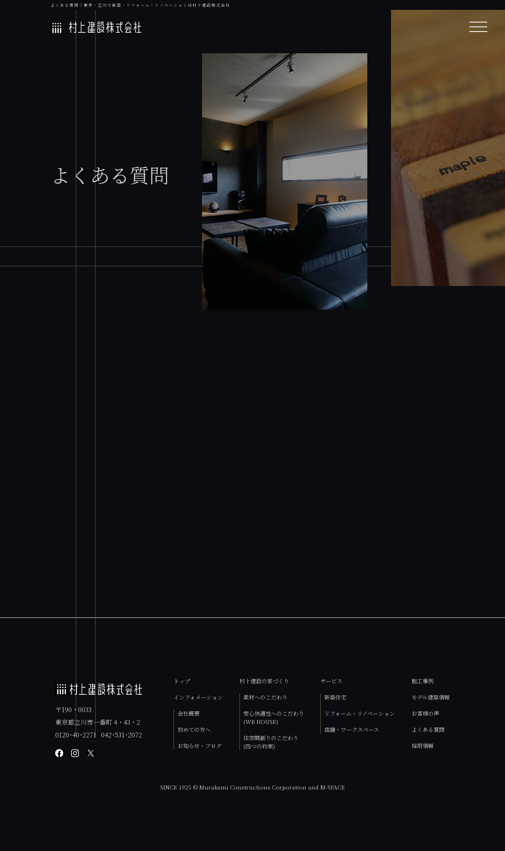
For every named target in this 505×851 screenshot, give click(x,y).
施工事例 (422, 681)
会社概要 (189, 713)
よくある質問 (428, 729)
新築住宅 (335, 697)
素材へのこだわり (265, 697)
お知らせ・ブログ (200, 746)
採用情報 (422, 746)
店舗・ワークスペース (351, 729)
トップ (182, 681)
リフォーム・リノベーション (359, 713)
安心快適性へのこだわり (273, 717)
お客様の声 (425, 713)
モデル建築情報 (430, 697)
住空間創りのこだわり (271, 742)
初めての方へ (194, 729)
